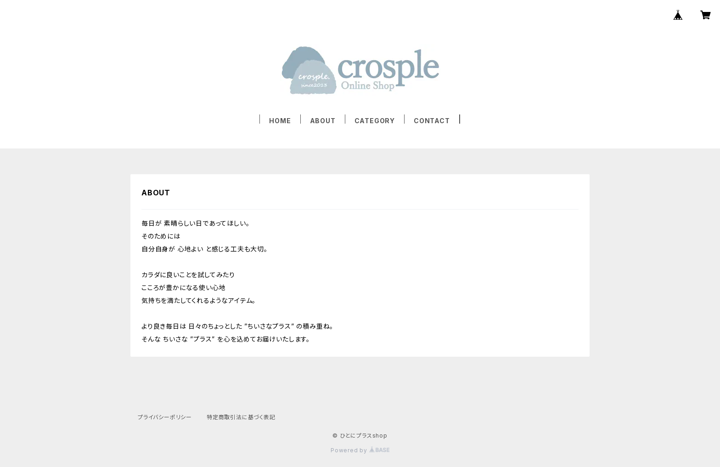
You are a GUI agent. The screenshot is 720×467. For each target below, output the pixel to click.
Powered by (360, 450)
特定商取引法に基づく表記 (241, 417)
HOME (280, 121)
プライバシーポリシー (165, 417)
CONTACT (432, 121)
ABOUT (323, 121)
